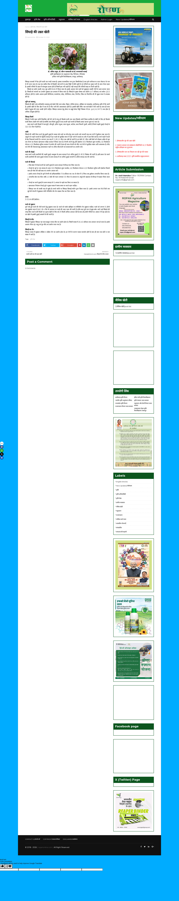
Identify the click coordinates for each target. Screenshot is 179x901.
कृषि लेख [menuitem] (37, 19)
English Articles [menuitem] (90, 19)
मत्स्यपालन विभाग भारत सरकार (124, 406)
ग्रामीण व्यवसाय (120, 502)
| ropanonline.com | (45, 847)
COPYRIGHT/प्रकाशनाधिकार (51, 839)
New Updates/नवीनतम (124, 486)
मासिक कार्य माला (121, 519)
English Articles (122, 482)
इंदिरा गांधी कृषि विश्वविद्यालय (142, 397)
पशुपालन (118, 511)
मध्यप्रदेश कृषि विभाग (121, 403)
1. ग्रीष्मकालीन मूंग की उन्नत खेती (125, 142)
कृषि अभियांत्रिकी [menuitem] (49, 19)
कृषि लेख (33, 27)
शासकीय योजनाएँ (121, 523)
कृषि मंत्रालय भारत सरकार (141, 400)
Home (27, 27)
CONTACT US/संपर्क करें (32, 839)
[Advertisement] (133, 277)
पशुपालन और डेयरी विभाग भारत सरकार (143, 404)
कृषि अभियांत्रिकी (121, 494)
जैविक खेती (119, 507)
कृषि (117, 490)
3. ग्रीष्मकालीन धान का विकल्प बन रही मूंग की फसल (131, 153)
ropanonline (31, 37)
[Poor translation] (9, 866)
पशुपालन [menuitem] (62, 19)
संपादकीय (119, 527)
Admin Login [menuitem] (106, 19)
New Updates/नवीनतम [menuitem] (125, 19)
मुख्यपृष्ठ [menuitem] (28, 19)
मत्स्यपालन (119, 515)
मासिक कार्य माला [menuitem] (74, 19)
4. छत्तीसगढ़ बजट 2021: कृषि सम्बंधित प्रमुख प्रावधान (132, 158)
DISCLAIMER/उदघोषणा (70, 839)
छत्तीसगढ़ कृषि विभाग (121, 397)
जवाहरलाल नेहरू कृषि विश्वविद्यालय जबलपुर (140, 409)
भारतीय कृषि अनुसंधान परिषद (123, 400)
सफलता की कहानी (121, 532)
